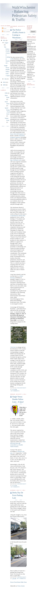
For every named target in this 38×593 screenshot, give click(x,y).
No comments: (15, 390)
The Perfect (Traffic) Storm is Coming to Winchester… (18, 34)
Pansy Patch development (17, 134)
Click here (13, 347)
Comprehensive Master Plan (17, 215)
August (6, 42)
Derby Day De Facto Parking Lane (17, 495)
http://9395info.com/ (15, 160)
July (5, 79)
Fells (6, 93)
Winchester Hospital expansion (17, 136)
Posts (4, 28)
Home (18, 582)
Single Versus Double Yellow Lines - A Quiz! (18, 399)
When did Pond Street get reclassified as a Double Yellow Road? (17, 444)
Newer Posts (13, 582)
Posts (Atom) (21, 586)
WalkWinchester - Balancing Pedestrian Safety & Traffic (24, 13)
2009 (4, 85)
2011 (4, 40)
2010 (4, 82)
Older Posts (24, 582)
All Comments (6, 31)
